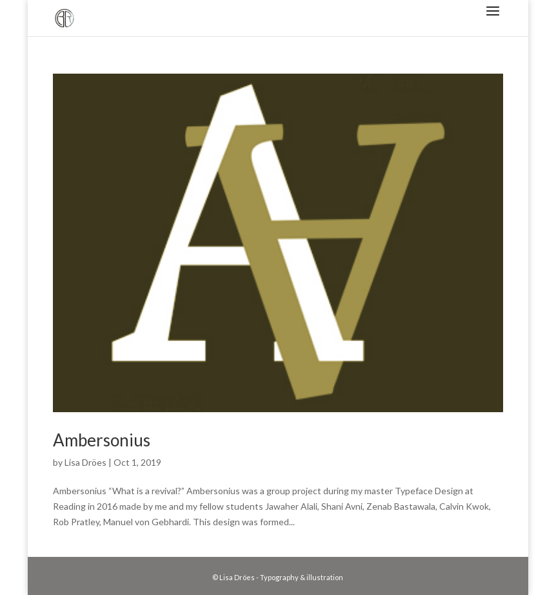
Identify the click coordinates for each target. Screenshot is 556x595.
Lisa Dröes (85, 462)
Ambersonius (101, 440)
